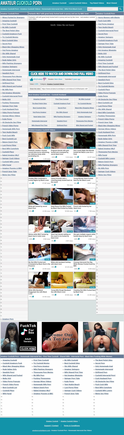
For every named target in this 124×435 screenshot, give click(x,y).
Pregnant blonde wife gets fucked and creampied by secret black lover (60, 152)
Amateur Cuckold (59, 3)
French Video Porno (10, 126)
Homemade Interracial (11, 70)
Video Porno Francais (11, 113)
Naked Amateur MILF (10, 155)
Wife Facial (6, 165)
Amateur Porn (8, 319)
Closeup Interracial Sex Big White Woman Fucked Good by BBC (84, 264)
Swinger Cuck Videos (10, 158)
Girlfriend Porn (8, 83)
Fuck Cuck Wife (8, 135)
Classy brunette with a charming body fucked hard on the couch (61, 180)
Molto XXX (6, 99)
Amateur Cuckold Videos (55, 84)
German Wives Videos (11, 116)
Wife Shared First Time (11, 80)
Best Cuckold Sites (10, 40)
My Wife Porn (7, 90)
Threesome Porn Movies (12, 76)
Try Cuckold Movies (10, 37)
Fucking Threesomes (10, 103)
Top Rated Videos (97, 3)
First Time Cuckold (10, 24)
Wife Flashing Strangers (12, 63)
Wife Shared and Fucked (12, 86)
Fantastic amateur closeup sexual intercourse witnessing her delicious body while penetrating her (38, 153)
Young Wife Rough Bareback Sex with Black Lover (61, 291)
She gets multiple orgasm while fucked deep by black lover (84, 235)
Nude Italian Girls (9, 60)
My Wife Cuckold (9, 27)
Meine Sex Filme (9, 175)
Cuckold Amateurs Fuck (12, 34)
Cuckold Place (8, 152)
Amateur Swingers (9, 67)
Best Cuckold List (9, 139)
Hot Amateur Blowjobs (11, 93)
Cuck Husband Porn (10, 109)
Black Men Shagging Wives (13, 47)
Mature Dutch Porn (9, 142)
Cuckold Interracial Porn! (12, 96)
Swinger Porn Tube (10, 106)
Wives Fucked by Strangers (13, 17)
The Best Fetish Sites (10, 31)
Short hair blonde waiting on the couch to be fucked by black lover (61, 236)
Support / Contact (51, 426)
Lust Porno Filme (9, 145)
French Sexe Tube (9, 172)
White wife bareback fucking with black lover (60, 263)
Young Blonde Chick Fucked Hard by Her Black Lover (83, 179)
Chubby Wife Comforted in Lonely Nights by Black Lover (38, 179)
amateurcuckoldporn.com (41, 430)
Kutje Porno (7, 119)
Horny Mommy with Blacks (109, 17)
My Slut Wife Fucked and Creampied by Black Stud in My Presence (39, 264)
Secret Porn (7, 44)
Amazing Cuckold (9, 21)
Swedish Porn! (8, 73)
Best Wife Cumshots (10, 149)
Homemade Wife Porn (11, 129)
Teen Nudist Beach (9, 132)
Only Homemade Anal (11, 57)
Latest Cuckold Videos (78, 3)
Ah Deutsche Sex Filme (11, 122)
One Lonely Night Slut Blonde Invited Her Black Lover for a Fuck (84, 152)
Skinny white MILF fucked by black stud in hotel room (38, 235)
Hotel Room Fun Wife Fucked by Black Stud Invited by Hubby (62, 207)
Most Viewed (112, 3)
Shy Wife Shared (9, 54)
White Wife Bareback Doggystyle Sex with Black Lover (37, 292)
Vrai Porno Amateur (10, 50)
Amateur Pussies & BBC (12, 168)
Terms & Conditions (72, 426)
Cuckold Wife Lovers (10, 162)
